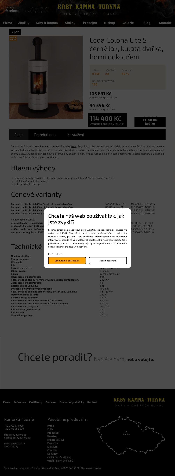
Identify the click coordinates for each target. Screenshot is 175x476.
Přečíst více (54, 254)
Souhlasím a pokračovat (67, 260)
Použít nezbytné (108, 260)
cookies (100, 229)
